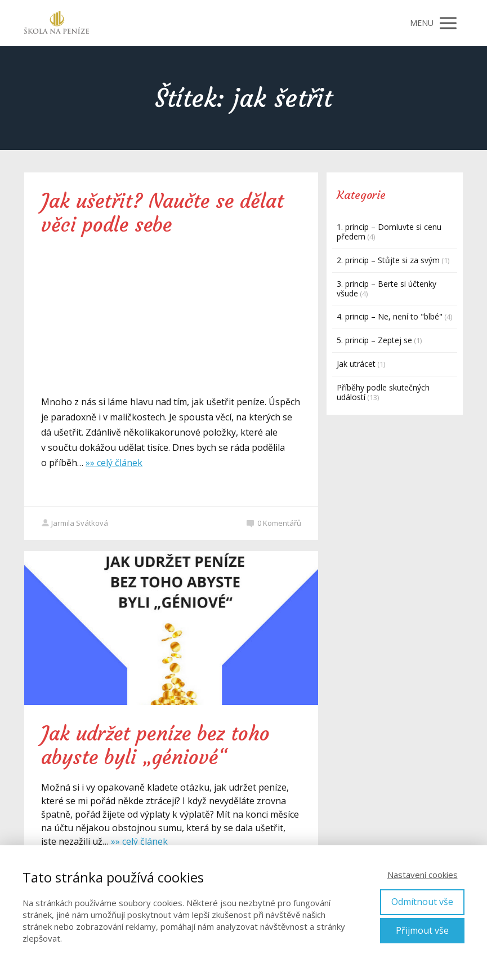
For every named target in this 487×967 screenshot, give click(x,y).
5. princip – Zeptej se (374, 340)
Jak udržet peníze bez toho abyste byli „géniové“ (155, 745)
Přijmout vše (422, 930)
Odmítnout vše (422, 901)
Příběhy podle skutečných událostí (383, 392)
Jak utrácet (356, 363)
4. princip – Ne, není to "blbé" (390, 316)
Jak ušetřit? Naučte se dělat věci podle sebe (162, 213)
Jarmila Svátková (74, 523)
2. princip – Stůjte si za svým (388, 260)
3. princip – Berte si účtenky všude (386, 288)
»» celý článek (114, 462)
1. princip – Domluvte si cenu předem (389, 231)
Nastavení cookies (422, 874)
